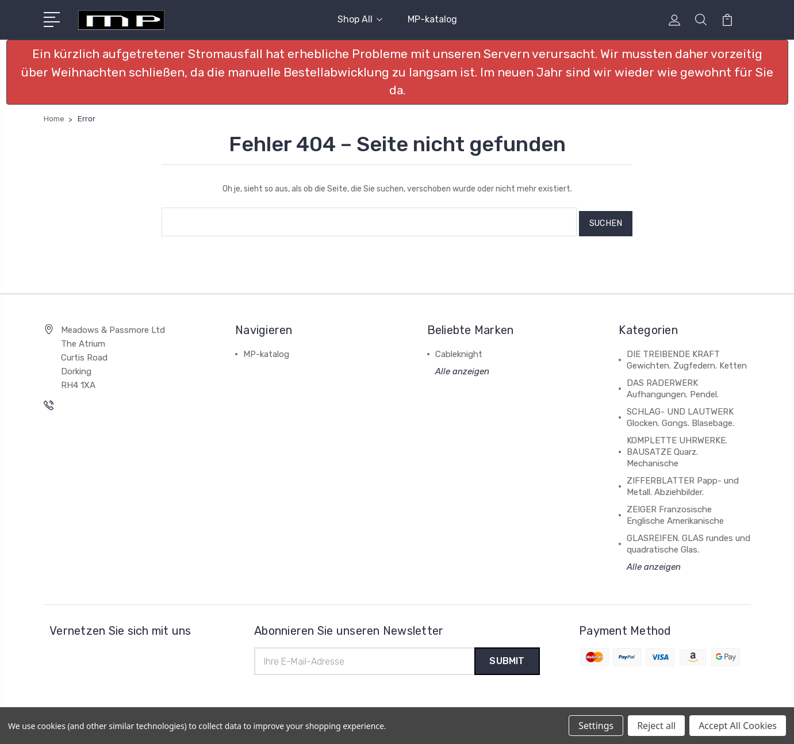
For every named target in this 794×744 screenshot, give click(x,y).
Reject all (656, 725)
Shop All (359, 19)
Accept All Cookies (738, 725)
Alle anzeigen (462, 368)
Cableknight (458, 351)
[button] (397, 72)
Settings (595, 725)
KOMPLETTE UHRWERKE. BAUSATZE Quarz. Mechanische (677, 448)
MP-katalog (432, 19)
